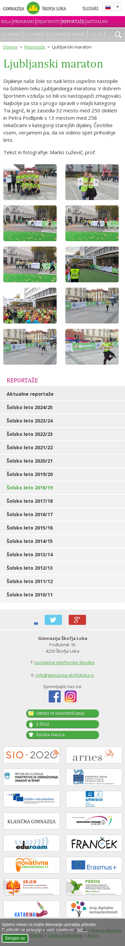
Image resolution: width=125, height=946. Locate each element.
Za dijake (11, 34)
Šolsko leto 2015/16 (30, 528)
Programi (23, 21)
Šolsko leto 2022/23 (30, 434)
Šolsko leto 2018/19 (30, 487)
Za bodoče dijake (67, 34)
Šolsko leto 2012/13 (30, 568)
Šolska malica (50, 735)
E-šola (42, 724)
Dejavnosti (48, 21)
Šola (6, 21)
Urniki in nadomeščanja (60, 713)
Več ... (81, 930)
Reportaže (73, 21)
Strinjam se (15, 938)
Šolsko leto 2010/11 (30, 594)
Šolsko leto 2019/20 (30, 474)
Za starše (35, 34)
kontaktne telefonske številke (65, 662)
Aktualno (97, 21)
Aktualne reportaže (30, 394)
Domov (10, 47)
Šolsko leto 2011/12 (30, 581)
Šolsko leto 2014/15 (30, 541)
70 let (96, 34)
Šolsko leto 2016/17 (30, 514)
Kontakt (90, 8)
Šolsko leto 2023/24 (30, 420)
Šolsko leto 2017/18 (30, 501)
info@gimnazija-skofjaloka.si (65, 675)
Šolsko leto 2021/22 (30, 447)
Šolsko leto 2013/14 (30, 554)
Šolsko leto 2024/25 (30, 407)
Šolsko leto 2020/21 (30, 461)
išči (118, 35)
